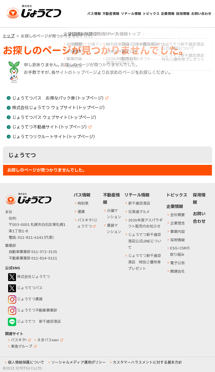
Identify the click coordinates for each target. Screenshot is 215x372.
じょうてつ (17, 18)
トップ (9, 36)
